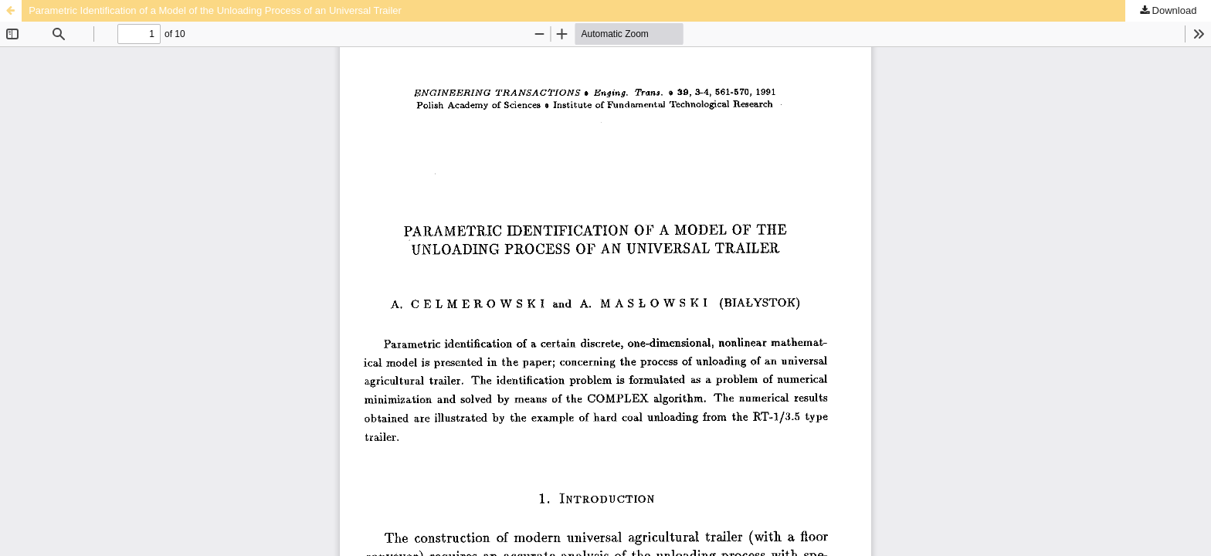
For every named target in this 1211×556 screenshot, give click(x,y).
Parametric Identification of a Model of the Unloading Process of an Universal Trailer (215, 10)
